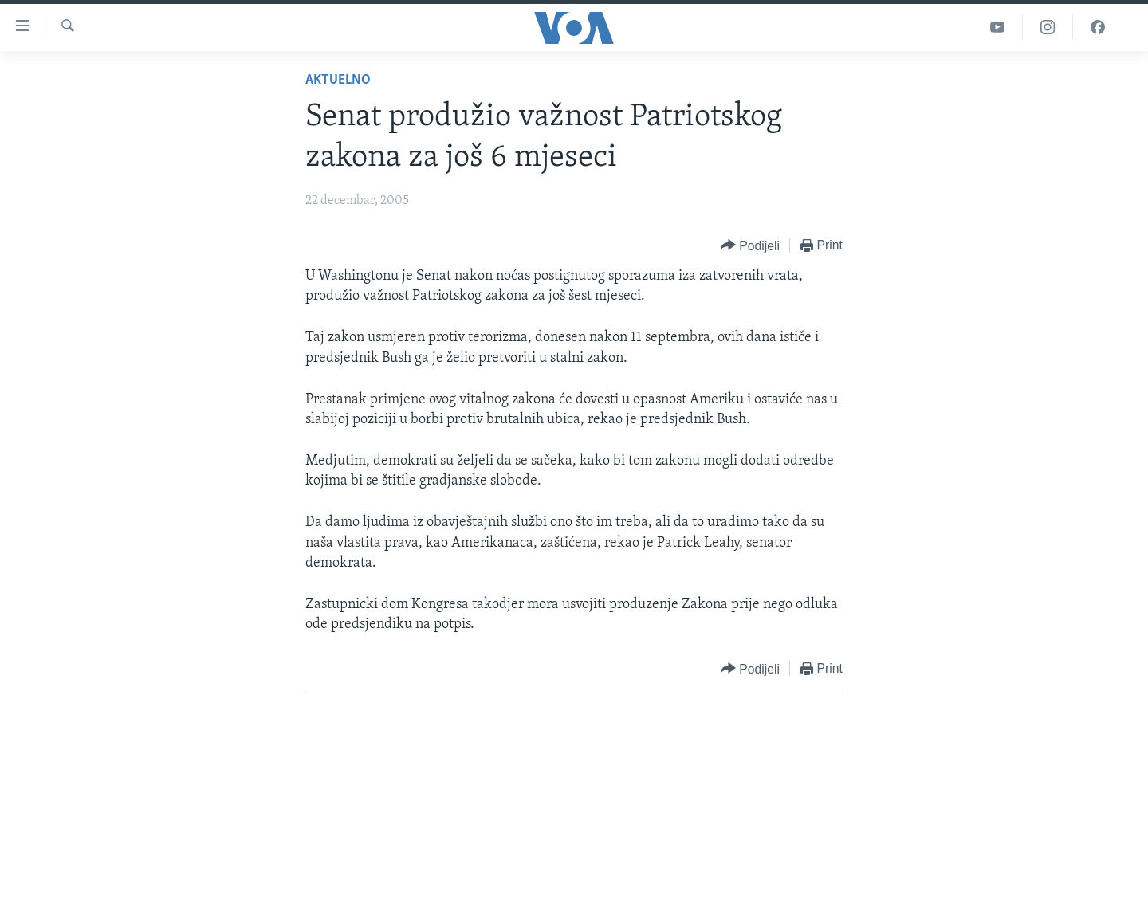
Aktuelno (338, 80)
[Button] (750, 246)
